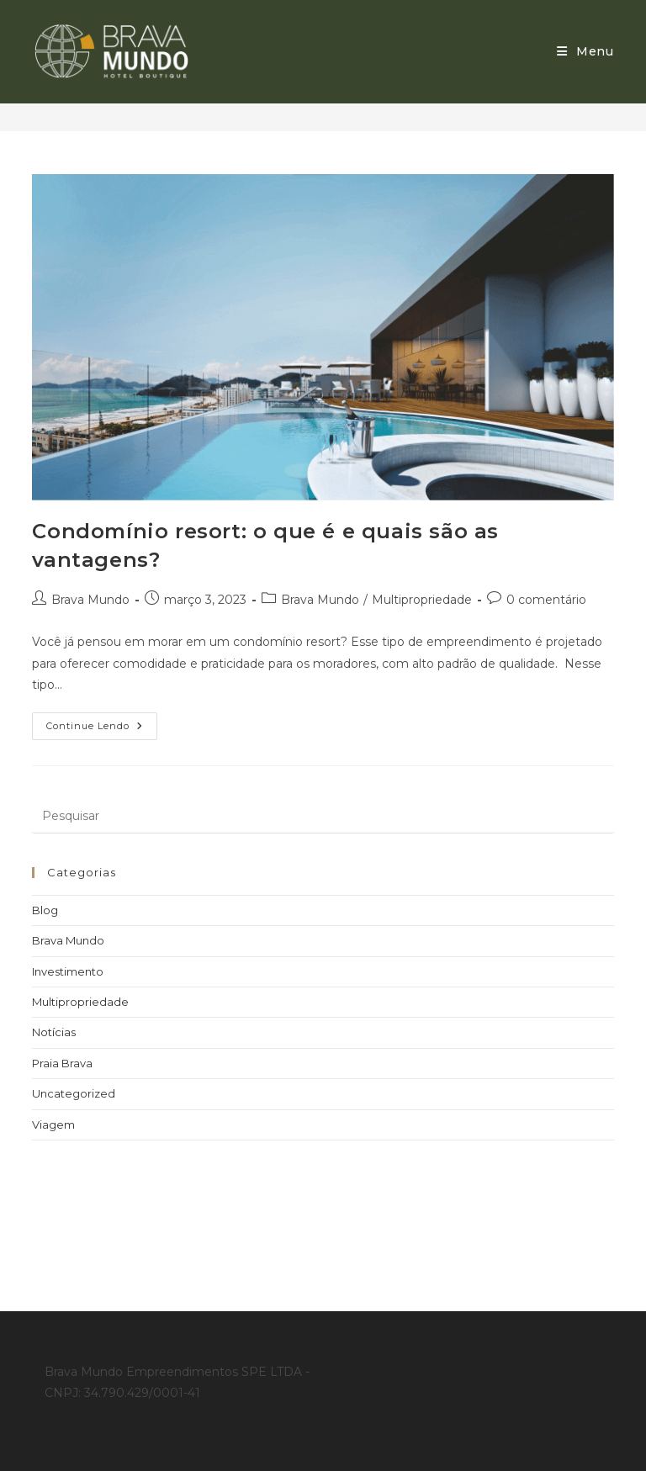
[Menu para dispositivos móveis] (585, 51)
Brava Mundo (90, 599)
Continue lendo (101, 722)
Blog (45, 910)
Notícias (54, 1032)
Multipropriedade (422, 599)
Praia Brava (62, 1063)
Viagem (53, 1124)
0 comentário (546, 599)
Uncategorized (73, 1093)
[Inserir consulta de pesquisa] (322, 816)
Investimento (67, 971)
